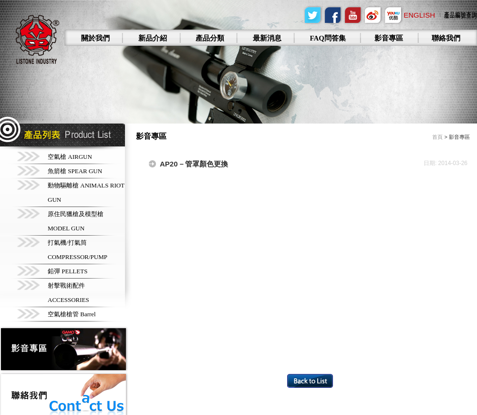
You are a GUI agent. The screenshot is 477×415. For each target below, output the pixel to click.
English (419, 15)
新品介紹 (152, 38)
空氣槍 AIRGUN (70, 156)
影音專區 (388, 38)
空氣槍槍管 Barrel (72, 314)
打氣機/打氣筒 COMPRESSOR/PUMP (77, 249)
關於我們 (95, 38)
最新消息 (267, 38)
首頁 (437, 137)
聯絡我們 (446, 38)
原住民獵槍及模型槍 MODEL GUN (76, 221)
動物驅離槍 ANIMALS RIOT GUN (86, 192)
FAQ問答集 (328, 38)
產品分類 (210, 38)
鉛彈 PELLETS (67, 271)
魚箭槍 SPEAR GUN (75, 171)
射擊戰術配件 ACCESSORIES (68, 292)
